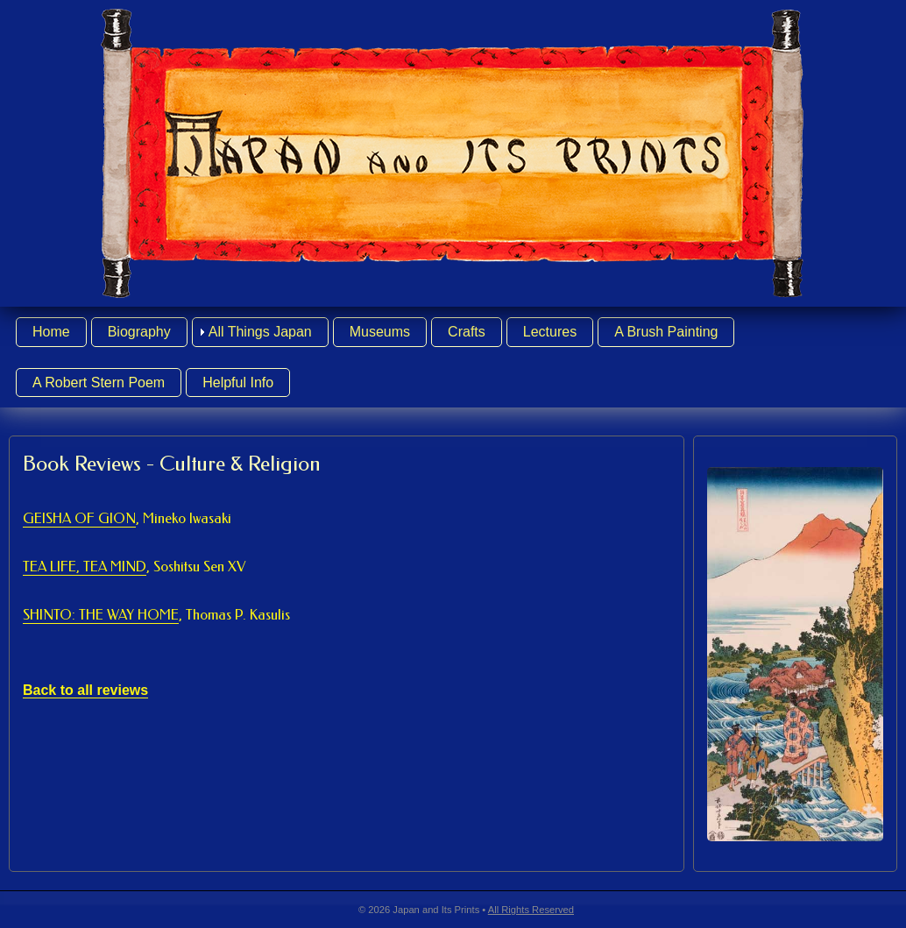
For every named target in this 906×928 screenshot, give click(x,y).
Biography (139, 331)
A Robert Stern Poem (98, 382)
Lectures (550, 331)
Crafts (466, 331)
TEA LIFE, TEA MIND (134, 567)
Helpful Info (237, 382)
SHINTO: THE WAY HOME (156, 615)
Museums (380, 331)
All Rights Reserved (531, 909)
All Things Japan (260, 331)
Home (51, 331)
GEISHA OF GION (127, 519)
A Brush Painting (666, 331)
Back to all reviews (85, 690)
